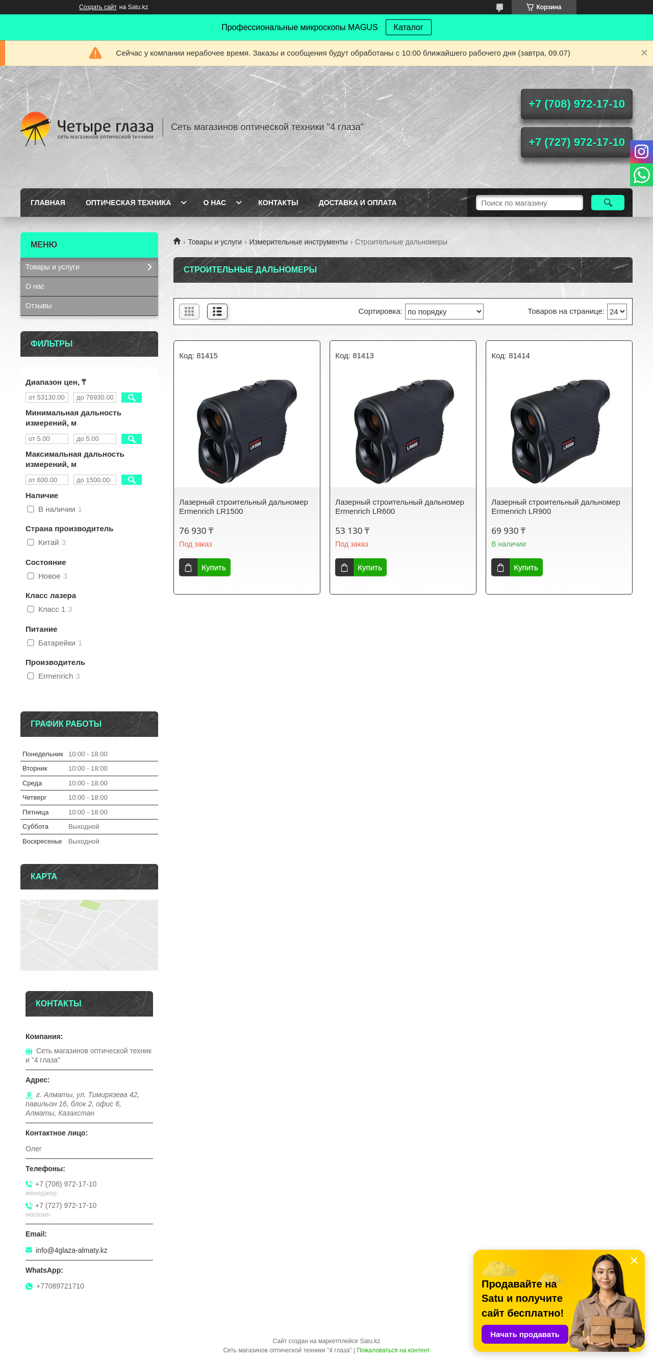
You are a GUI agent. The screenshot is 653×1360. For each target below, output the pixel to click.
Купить (213, 567)
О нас (214, 203)
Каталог (408, 27)
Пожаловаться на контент (393, 1350)
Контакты (278, 203)
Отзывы (39, 306)
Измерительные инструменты (298, 242)
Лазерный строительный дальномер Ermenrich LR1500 (243, 506)
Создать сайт (98, 7)
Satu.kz (370, 1341)
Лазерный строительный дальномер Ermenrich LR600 (399, 506)
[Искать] (607, 202)
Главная (48, 203)
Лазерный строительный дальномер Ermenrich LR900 (555, 506)
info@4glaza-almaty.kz (72, 1250)
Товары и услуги (215, 242)
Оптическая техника (128, 203)
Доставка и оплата (358, 203)
